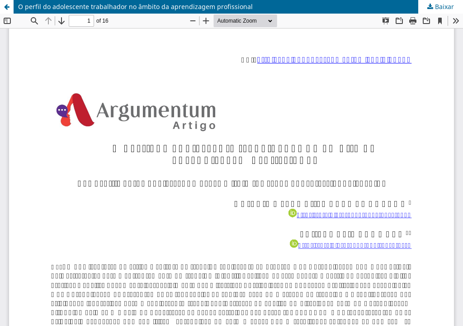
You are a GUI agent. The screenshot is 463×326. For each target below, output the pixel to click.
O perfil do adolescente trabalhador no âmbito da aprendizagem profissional (135, 6)
